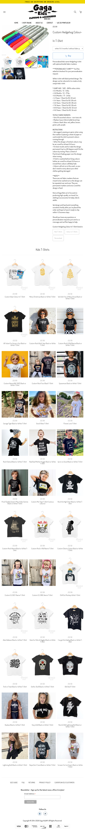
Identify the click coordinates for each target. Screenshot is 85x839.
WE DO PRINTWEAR (63, 23)
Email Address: (30, 794)
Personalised (58, 238)
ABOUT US (39, 23)
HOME (16, 23)
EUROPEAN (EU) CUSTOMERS (64, 782)
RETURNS (32, 782)
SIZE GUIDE (14, 782)
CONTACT (50, 23)
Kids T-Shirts (58, 232)
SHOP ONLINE (27, 23)
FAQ (23, 782)
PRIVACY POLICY (45, 782)
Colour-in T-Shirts (72, 232)
